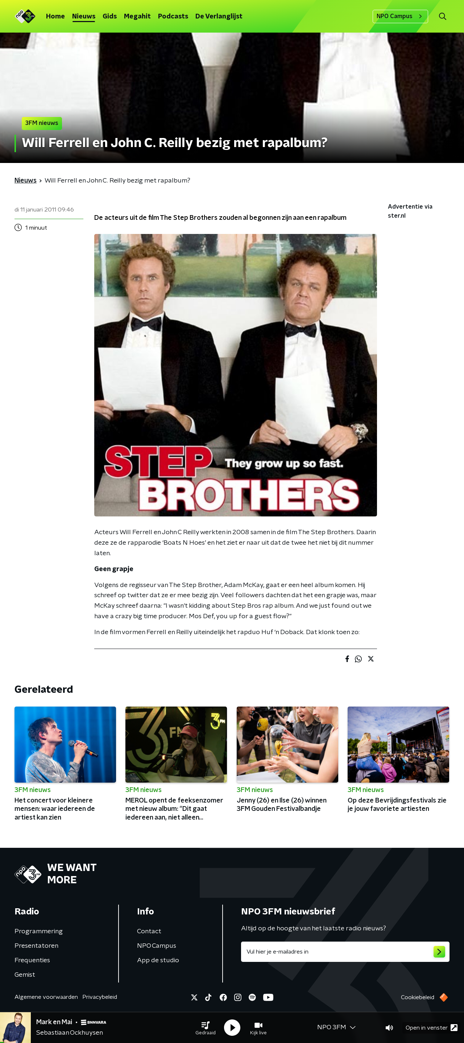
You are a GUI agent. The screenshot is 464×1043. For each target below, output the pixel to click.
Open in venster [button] (431, 1027)
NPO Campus (400, 16)
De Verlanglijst (219, 16)
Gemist (24, 975)
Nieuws (83, 16)
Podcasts (173, 16)
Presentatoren (36, 946)
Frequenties (32, 960)
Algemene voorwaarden (46, 997)
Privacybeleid (99, 997)
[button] (205, 1027)
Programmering (38, 931)
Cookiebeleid (417, 997)
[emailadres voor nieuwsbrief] (345, 952)
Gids (110, 16)
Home (55, 16)
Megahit (137, 16)
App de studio (158, 960)
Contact (149, 931)
